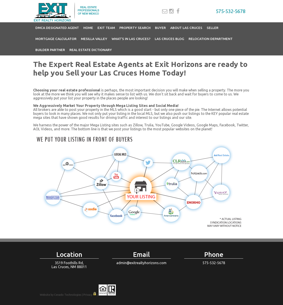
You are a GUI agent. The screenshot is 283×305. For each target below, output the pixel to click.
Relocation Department (211, 39)
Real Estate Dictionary (90, 50)
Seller (212, 28)
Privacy (87, 294)
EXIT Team (106, 28)
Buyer (160, 28)
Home (88, 28)
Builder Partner (50, 50)
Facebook (178, 11)
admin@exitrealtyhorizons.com (141, 263)
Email (164, 11)
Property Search (135, 28)
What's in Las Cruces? (131, 39)
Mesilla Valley (94, 39)
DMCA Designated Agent (57, 28)
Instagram (171, 11)
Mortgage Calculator (55, 39)
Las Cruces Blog (169, 39)
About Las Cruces (186, 28)
